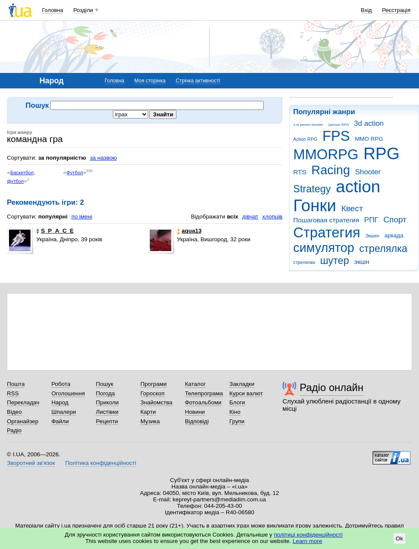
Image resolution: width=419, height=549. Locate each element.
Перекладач (23, 402)
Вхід (366, 10)
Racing (330, 170)
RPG (382, 153)
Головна (52, 10)
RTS (300, 172)
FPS (336, 136)
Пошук (104, 384)
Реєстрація (396, 10)
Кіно (234, 412)
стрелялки (304, 262)
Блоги (237, 402)
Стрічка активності (198, 81)
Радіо (14, 430)
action (358, 186)
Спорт (395, 219)
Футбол (75, 172)
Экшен (372, 235)
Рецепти (107, 421)
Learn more (307, 541)
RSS (13, 393)
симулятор (323, 248)
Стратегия (326, 232)
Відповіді (197, 421)
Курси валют (246, 393)
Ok (399, 538)
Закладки (241, 384)
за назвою (103, 158)
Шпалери (64, 412)
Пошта (15, 384)
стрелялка (383, 248)
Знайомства (156, 402)
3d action (369, 123)
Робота (61, 384)
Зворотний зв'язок (31, 463)
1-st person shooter (308, 125)
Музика (150, 421)
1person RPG (338, 125)
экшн (362, 261)
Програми (153, 384)
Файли (60, 421)
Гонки (314, 205)
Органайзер (22, 421)
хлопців (272, 216)
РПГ (371, 220)
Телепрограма (204, 393)
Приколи (107, 402)
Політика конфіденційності (100, 463)
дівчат (250, 216)
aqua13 (189, 230)
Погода (105, 393)
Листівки (107, 412)
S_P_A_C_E (54, 230)
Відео (14, 412)
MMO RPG (369, 139)
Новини (195, 412)
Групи (236, 421)
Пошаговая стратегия (326, 220)
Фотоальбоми (203, 402)
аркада (393, 235)
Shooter (368, 172)
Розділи (83, 10)
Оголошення (68, 393)
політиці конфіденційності (308, 534)
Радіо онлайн (332, 387)
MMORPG (325, 154)
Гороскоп (152, 393)
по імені (81, 216)
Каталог (195, 384)
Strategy (312, 188)
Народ (60, 402)
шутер (334, 260)
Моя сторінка (150, 81)
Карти (148, 412)
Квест (352, 208)
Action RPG (305, 139)
